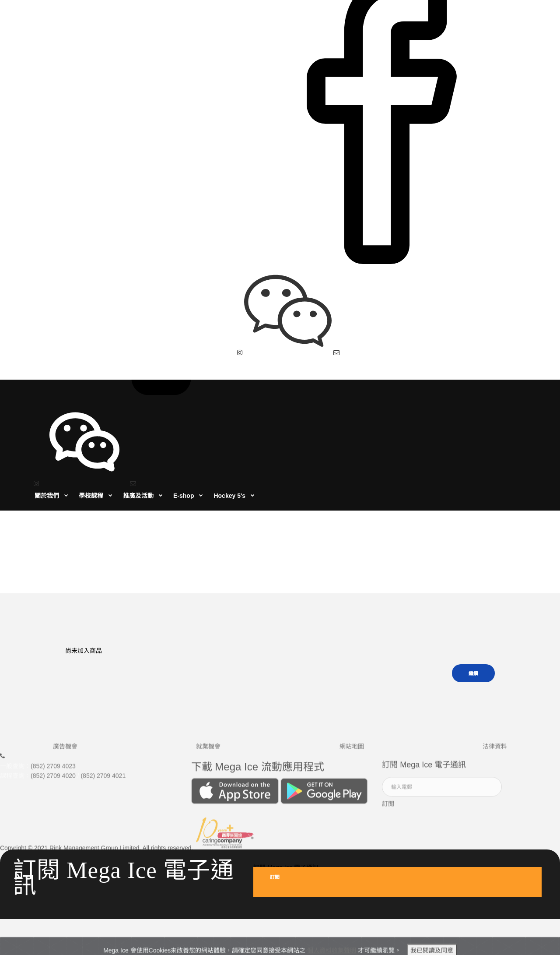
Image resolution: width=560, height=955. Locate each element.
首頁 (263, 503)
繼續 (473, 610)
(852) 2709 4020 (53, 715)
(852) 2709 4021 (103, 715)
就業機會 (208, 686)
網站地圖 (352, 686)
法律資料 (495, 686)
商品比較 (289, 503)
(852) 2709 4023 (53, 705)
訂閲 (388, 743)
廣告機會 (65, 686)
